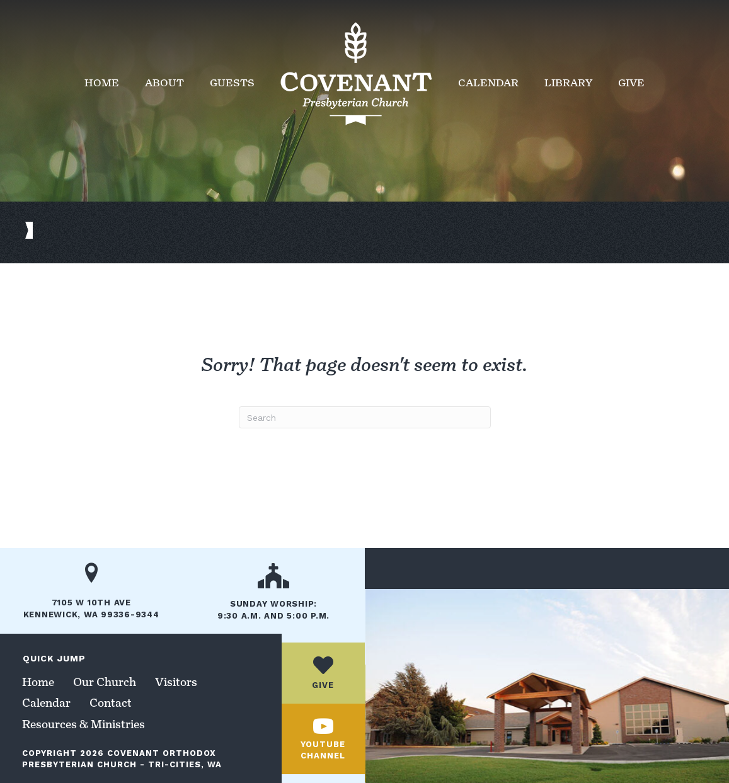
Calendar (488, 82)
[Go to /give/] (323, 673)
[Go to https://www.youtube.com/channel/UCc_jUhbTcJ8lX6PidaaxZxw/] (323, 739)
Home (101, 82)
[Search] (365, 417)
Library (568, 82)
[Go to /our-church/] (273, 596)
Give (631, 82)
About (164, 82)
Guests (232, 82)
